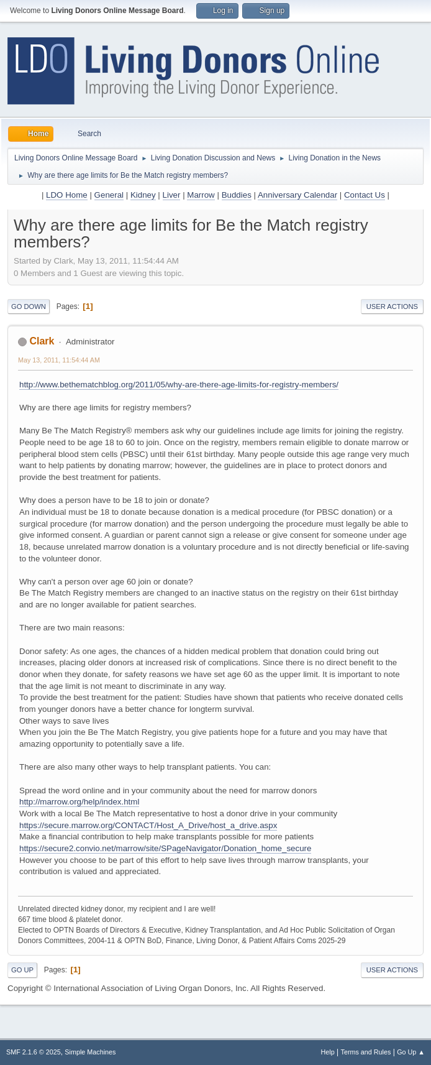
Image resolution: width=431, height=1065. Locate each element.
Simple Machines (90, 1052)
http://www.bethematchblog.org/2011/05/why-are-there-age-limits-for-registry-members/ (178, 384)
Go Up (22, 970)
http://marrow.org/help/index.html (79, 801)
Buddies (237, 195)
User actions (392, 306)
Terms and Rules (366, 1052)
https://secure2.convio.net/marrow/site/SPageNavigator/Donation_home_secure (165, 848)
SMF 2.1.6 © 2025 (33, 1052)
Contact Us (364, 195)
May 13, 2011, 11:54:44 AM (59, 360)
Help (328, 1052)
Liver (172, 195)
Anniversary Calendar (297, 195)
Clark (41, 341)
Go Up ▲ (411, 1052)
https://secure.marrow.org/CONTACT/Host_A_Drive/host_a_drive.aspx (148, 825)
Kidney (143, 195)
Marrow (200, 195)
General (109, 195)
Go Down (28, 306)
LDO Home (67, 195)
